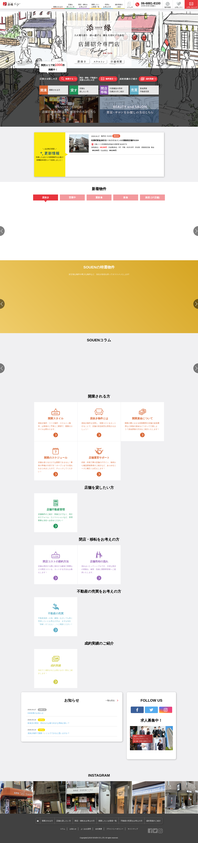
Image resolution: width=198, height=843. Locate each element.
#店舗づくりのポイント (26, 381)
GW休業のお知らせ (35, 713)
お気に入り (179, 5)
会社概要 (98, 829)
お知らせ (73, 829)
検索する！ (68, 78)
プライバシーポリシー (114, 829)
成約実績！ (148, 79)
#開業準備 (141, 381)
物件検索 (168, 5)
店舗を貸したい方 (70, 6)
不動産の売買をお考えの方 (131, 821)
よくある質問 (86, 829)
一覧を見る (110, 700)
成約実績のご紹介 (119, 6)
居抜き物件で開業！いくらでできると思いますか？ (48, 733)
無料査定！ (108, 78)
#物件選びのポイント (72, 381)
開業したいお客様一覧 (95, 6)
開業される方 (47, 821)
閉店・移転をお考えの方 (83, 6)
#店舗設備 (115, 381)
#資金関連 (115, 384)
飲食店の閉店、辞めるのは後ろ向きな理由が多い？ (48, 723)
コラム (62, 829)
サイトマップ (133, 829)
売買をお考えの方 (107, 6)
